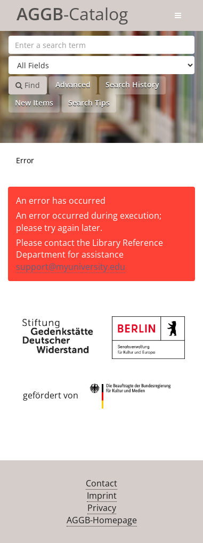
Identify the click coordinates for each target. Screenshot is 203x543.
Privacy (101, 508)
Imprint (102, 495)
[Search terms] (101, 45)
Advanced (73, 84)
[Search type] (101, 65)
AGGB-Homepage (102, 520)
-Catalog (72, 12)
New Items (34, 103)
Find (27, 85)
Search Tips (89, 103)
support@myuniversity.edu (70, 267)
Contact (101, 483)
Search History (132, 84)
